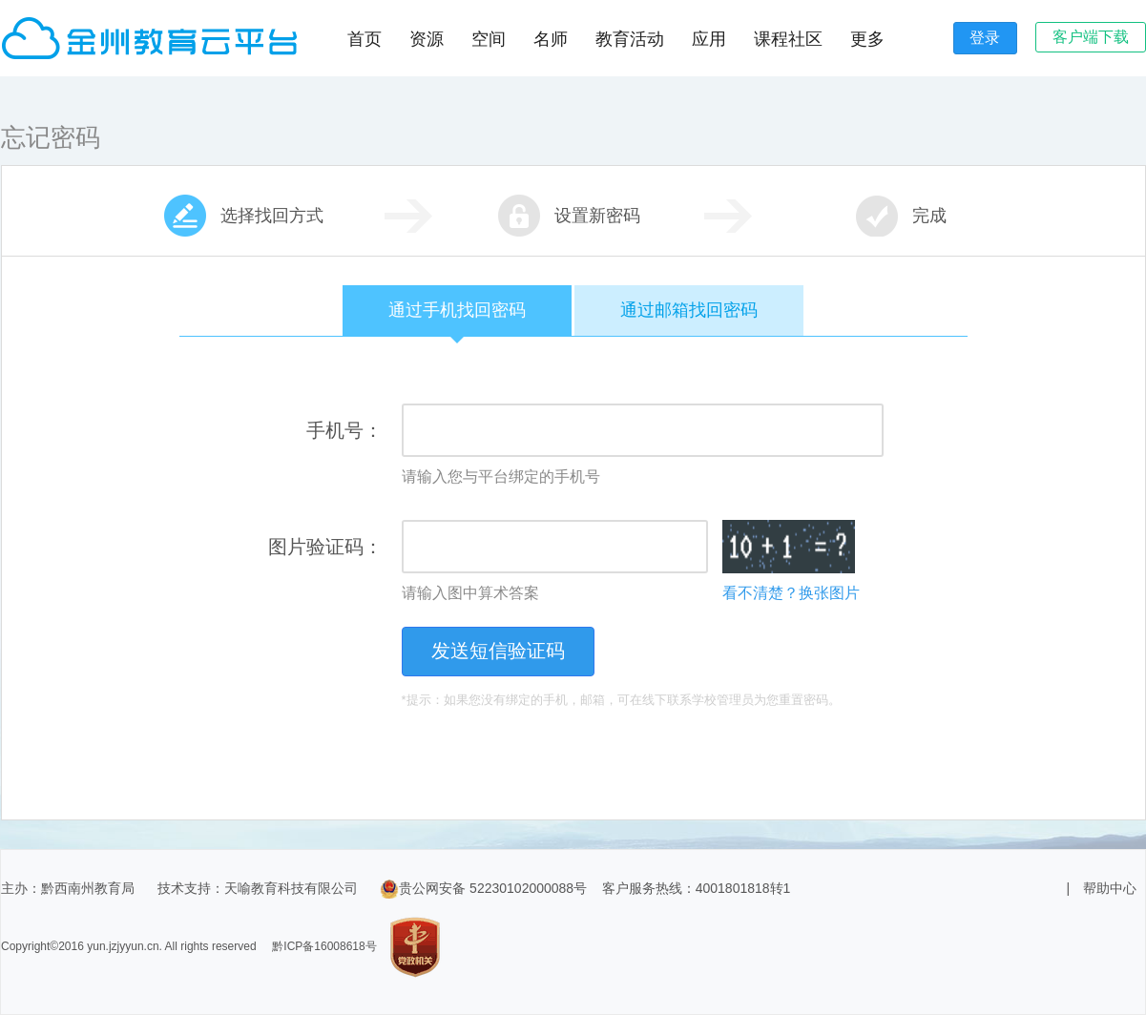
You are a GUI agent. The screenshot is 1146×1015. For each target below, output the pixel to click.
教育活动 (629, 39)
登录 (984, 38)
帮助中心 (1109, 888)
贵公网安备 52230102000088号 (483, 888)
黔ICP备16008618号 (324, 946)
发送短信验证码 (498, 650)
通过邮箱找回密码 (689, 310)
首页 (364, 39)
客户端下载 (1090, 37)
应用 (709, 39)
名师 (550, 39)
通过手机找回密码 (457, 318)
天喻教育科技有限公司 (291, 888)
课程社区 (788, 39)
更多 (867, 39)
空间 (488, 39)
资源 (426, 39)
